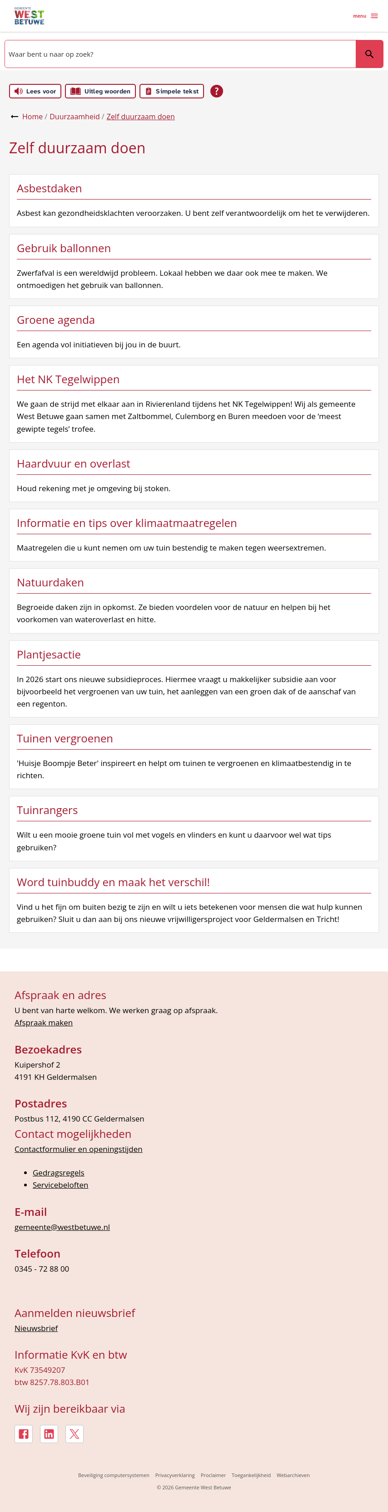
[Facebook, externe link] (24, 1434)
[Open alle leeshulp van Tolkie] (216, 91)
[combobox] (179, 54)
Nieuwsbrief (36, 1328)
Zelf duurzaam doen (141, 117)
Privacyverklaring (175, 1475)
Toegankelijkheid (251, 1475)
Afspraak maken (44, 1022)
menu (366, 15)
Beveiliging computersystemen (113, 1475)
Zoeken (369, 54)
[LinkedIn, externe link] (49, 1434)
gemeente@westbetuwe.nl (62, 1227)
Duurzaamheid (75, 117)
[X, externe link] (74, 1434)
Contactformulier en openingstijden (79, 1149)
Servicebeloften (61, 1185)
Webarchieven (293, 1475)
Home (32, 117)
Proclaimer (213, 1475)
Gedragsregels (59, 1172)
